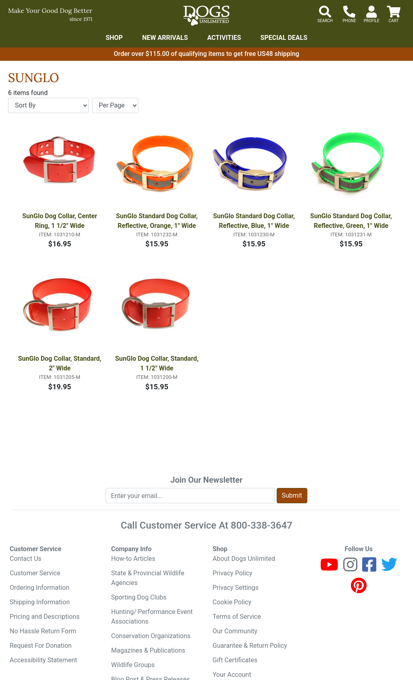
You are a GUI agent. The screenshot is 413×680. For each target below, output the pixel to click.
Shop (114, 37)
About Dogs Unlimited (244, 558)
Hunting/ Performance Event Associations (152, 616)
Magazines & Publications (148, 650)
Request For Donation (41, 645)
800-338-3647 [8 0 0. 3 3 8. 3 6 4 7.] (261, 525)
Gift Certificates (235, 660)
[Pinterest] (358, 589)
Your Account (232, 674)
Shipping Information (40, 602)
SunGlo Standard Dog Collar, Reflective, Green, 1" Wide (352, 220)
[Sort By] (48, 105)
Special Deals (284, 37)
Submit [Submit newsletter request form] (292, 495)
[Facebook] (369, 568)
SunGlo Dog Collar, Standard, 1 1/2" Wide (157, 363)
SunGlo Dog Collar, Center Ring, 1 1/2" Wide (60, 220)
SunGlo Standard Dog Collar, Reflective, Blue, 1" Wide (254, 220)
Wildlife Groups (133, 665)
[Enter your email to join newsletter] (190, 495)
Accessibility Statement (43, 660)
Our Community (235, 631)
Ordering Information (39, 587)
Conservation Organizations (151, 636)
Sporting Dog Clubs (139, 597)
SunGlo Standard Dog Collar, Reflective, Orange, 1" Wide (157, 220)
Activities (224, 37)
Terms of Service (237, 616)
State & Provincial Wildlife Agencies (147, 578)
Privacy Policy (232, 573)
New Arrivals (165, 37)
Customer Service (35, 573)
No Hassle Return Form (43, 631)
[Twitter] (389, 568)
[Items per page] (115, 105)
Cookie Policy (232, 602)
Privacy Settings (236, 587)
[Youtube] (329, 568)
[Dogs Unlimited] (206, 16)
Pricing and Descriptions (44, 616)
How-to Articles (133, 558)
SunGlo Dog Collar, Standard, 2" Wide (60, 363)
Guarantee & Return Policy (250, 645)
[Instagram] (350, 568)
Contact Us (26, 558)
